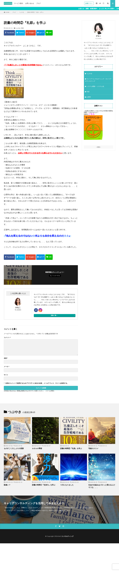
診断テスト (89, 3)
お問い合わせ (29, 3)
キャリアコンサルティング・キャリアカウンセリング (98, 80)
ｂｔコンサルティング (65, 536)
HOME (7, 12)
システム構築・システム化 (95, 86)
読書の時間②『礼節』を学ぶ (35, 12)
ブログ (38, 3)
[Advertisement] (58, 557)
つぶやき (21, 12)
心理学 (88, 97)
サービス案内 (18, 3)
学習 (22, 28)
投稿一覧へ (54, 315)
